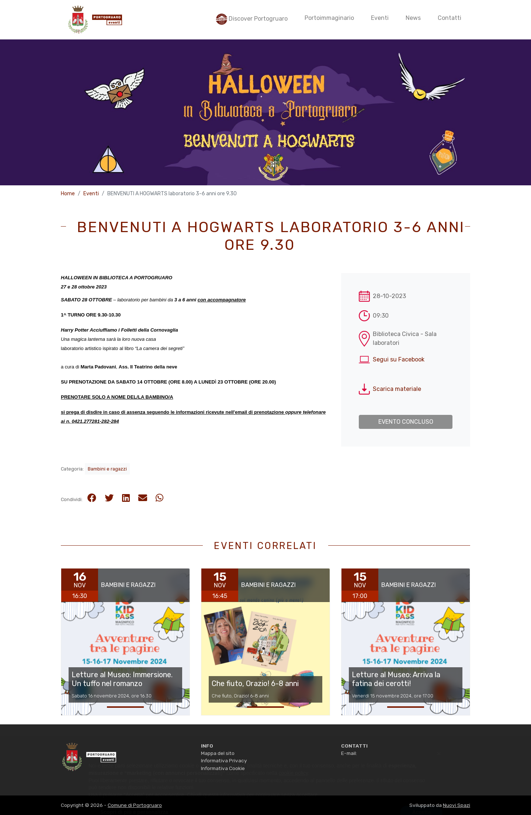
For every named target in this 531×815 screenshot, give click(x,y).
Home (68, 193)
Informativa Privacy (224, 760)
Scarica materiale (397, 388)
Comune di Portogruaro (135, 805)
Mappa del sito (218, 753)
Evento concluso (405, 421)
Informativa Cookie (223, 768)
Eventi (91, 193)
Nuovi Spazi (456, 805)
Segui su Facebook (398, 359)
